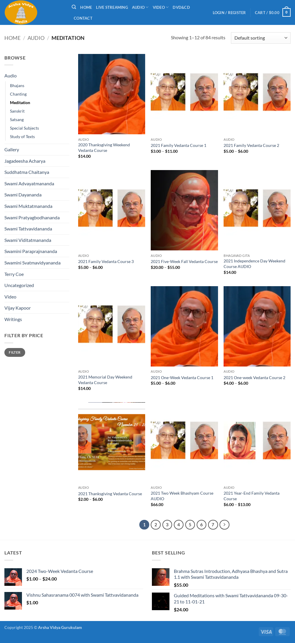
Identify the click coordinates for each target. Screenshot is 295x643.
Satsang (17, 119)
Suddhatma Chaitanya (26, 172)
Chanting (18, 93)
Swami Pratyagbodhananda (32, 217)
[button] (229, 12)
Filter (14, 352)
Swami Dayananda (23, 194)
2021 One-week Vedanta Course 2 (254, 377)
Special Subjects (24, 127)
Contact (83, 18)
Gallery (11, 149)
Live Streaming (112, 7)
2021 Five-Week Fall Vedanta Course (184, 261)
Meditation (20, 102)
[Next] (224, 525)
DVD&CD (181, 7)
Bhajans (17, 85)
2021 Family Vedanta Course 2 (251, 145)
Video (161, 7)
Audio (140, 7)
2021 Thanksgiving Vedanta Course (110, 493)
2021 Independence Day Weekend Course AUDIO (254, 263)
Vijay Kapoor (17, 308)
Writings (13, 319)
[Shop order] (261, 38)
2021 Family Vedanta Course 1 (178, 145)
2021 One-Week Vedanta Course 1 (182, 377)
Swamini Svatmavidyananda (32, 262)
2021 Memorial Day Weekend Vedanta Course (105, 379)
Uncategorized (19, 285)
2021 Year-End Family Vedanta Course (251, 496)
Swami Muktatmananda (28, 206)
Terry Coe (14, 274)
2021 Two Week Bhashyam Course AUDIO (182, 496)
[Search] (74, 7)
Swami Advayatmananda (29, 183)
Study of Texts (22, 136)
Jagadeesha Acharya (24, 161)
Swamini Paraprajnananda (30, 251)
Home (86, 7)
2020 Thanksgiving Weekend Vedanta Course (104, 147)
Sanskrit (17, 110)
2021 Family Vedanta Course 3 (106, 261)
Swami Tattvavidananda (28, 228)
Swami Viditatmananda (27, 240)
